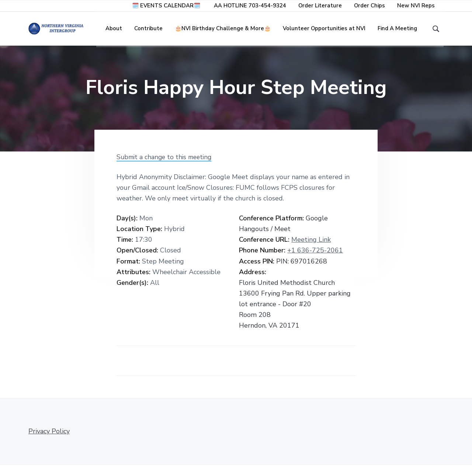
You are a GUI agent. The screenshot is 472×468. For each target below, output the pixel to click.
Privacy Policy (49, 434)
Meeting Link (311, 242)
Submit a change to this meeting (166, 160)
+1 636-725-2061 (315, 253)
